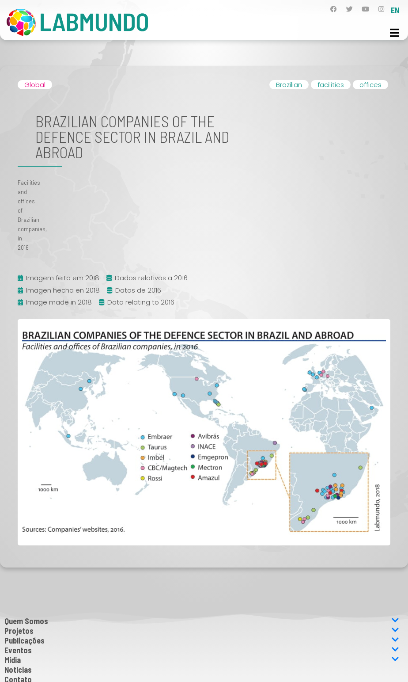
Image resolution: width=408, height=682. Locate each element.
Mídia (201, 660)
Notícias (18, 669)
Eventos (201, 650)
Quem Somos (201, 621)
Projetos (201, 631)
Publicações (201, 640)
